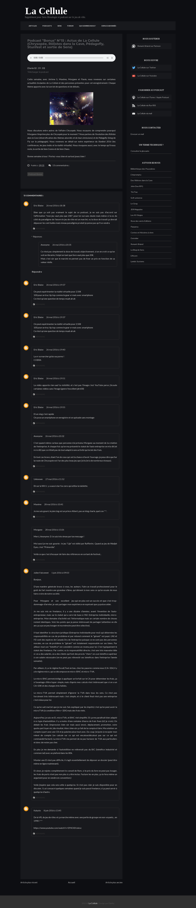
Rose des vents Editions (141, 221)
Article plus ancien (113, 882)
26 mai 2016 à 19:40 (55, 349)
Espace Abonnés (109, 26)
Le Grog (134, 203)
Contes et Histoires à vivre (142, 232)
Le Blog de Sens (137, 250)
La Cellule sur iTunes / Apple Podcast (150, 97)
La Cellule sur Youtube (144, 76)
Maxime (37, 504)
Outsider (134, 238)
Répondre (40, 229)
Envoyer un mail (137, 134)
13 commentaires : (61, 165)
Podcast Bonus (35, 174)
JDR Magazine (137, 209)
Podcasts (47, 26)
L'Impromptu (136, 175)
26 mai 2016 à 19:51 (55, 378)
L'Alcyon (134, 256)
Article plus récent (28, 882)
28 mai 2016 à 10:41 (53, 504)
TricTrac (134, 192)
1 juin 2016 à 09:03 (60, 572)
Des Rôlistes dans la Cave (141, 180)
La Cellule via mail (142, 113)
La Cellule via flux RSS (144, 105)
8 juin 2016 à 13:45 (52, 810)
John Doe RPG (137, 186)
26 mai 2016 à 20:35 (61, 244)
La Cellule (46, 11)
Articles (33, 26)
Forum (70, 26)
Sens (59, 26)
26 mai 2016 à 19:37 (55, 284)
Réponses (37, 236)
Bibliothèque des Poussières (143, 169)
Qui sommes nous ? (87, 26)
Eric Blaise (38, 205)
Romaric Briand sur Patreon (146, 46)
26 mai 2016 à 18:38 (55, 205)
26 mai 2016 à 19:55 (55, 407)
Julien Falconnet (41, 572)
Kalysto (37, 810)
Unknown (38, 479)
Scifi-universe (136, 198)
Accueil (71, 882)
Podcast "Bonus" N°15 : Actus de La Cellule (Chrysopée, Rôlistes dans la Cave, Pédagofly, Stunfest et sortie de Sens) (65, 44)
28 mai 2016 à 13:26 (54, 529)
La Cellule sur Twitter (144, 67)
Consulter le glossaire (140, 151)
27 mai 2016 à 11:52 (54, 479)
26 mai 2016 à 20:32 (54, 436)
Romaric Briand (137, 244)
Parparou (134, 227)
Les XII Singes (137, 215)
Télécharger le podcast (38, 72)
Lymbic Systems (137, 261)
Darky (111, 903)
